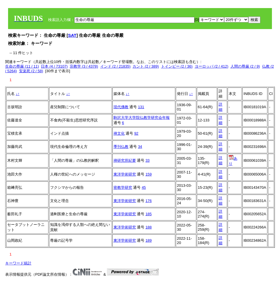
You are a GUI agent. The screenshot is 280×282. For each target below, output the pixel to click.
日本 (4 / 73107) (54, 66)
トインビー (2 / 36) (177, 66)
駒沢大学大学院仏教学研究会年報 (141, 117)
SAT (72, 35)
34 (140, 146)
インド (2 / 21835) (115, 66)
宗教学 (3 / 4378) (84, 66)
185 (148, 214)
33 (147, 160)
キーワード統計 (18, 263)
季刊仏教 (120, 146)
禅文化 (119, 133)
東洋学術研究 (124, 174)
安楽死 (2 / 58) (31, 71)
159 (148, 174)
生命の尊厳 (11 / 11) (22, 66)
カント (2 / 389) (146, 66)
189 (148, 240)
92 (136, 133)
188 (148, 227)
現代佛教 (120, 107)
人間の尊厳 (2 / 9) (245, 66)
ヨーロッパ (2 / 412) (211, 66)
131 (141, 107)
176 (148, 201)
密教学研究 (122, 187)
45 (144, 187)
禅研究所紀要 (124, 160)
